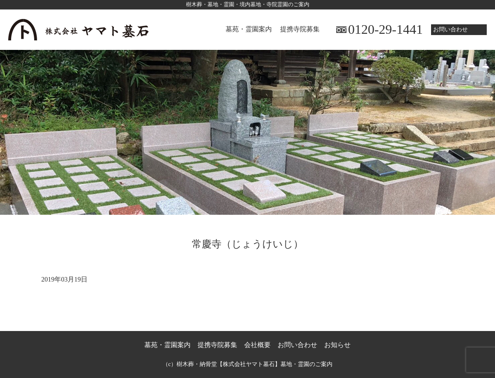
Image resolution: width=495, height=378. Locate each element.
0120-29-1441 (385, 29)
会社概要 (257, 344)
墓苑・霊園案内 (249, 29)
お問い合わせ (450, 29)
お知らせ (337, 344)
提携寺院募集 (300, 29)
